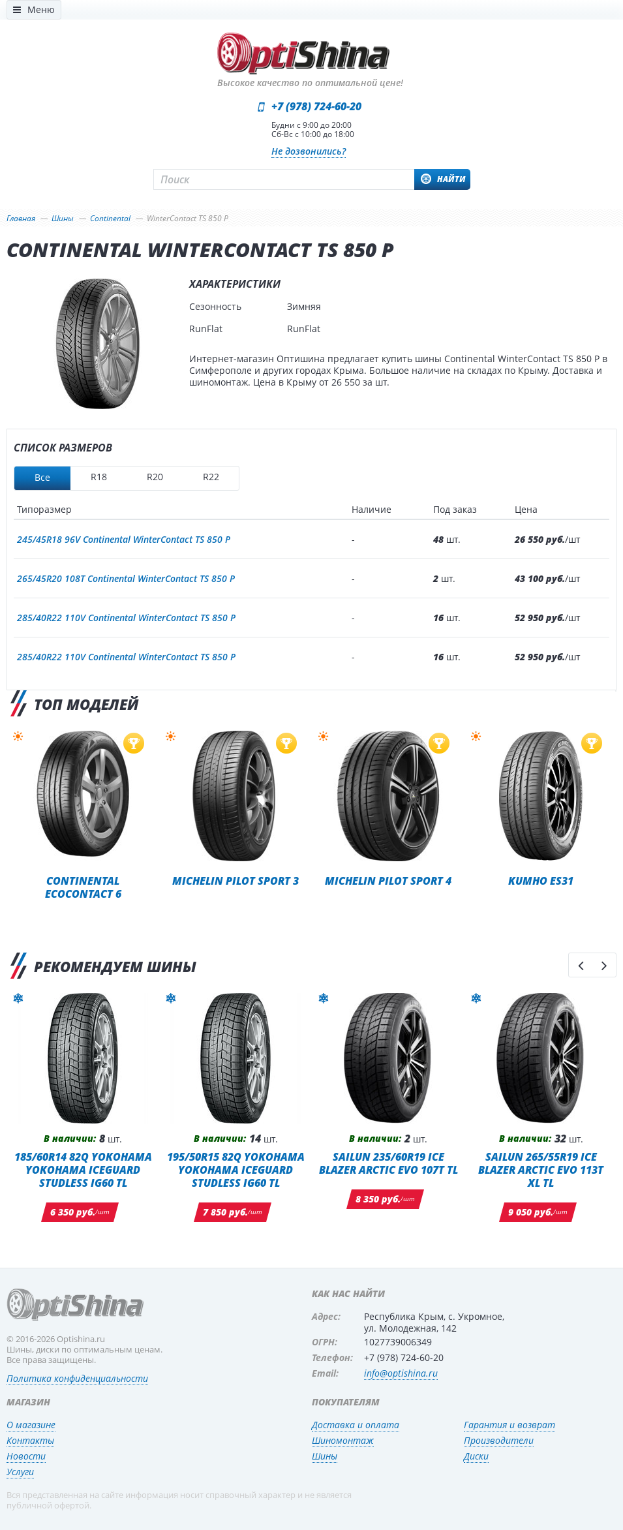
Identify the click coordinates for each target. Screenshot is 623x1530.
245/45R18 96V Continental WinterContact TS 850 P (123, 539)
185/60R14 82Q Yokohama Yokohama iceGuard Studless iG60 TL (83, 1169)
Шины (324, 1456)
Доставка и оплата (355, 1424)
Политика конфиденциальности (77, 1378)
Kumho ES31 (540, 880)
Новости (26, 1456)
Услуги (20, 1471)
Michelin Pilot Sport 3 (235, 880)
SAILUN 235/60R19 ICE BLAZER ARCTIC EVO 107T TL (388, 1163)
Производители (499, 1440)
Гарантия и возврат (509, 1424)
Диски (476, 1456)
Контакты (30, 1440)
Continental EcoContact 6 (83, 887)
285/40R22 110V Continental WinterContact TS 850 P (126, 617)
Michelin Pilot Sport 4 (388, 880)
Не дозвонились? (308, 151)
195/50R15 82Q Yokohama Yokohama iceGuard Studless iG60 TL (236, 1169)
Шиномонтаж (343, 1440)
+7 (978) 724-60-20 (316, 106)
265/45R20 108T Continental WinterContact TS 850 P (126, 578)
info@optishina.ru (401, 1373)
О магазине (31, 1424)
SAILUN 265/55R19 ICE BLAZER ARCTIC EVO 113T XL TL (540, 1169)
